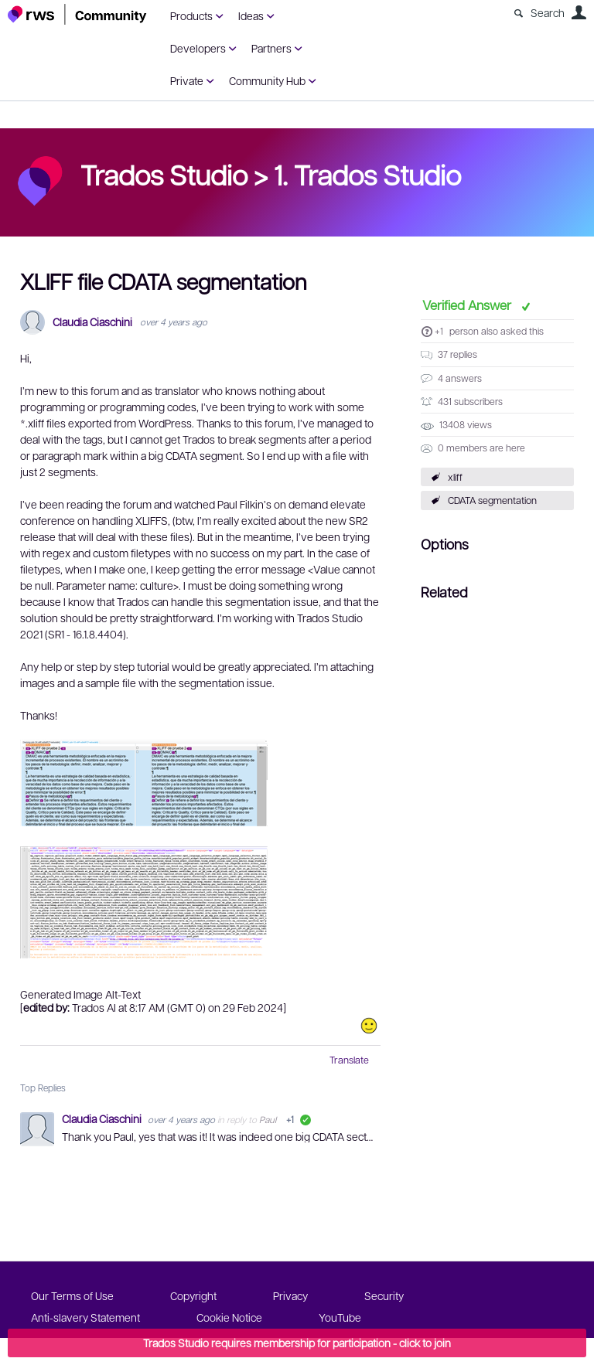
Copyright (193, 1295)
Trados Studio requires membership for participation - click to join (297, 1343)
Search (548, 12)
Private (186, 80)
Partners (271, 48)
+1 (439, 331)
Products (191, 15)
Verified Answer (468, 304)
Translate (349, 1060)
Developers (198, 48)
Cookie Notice (229, 1317)
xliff (455, 477)
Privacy (290, 1295)
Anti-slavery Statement (85, 1317)
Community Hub (267, 80)
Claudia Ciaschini (92, 321)
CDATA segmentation (492, 500)
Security (384, 1295)
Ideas (251, 15)
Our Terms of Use (72, 1295)
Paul (267, 1119)
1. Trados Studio (367, 174)
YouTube (340, 1317)
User (578, 12)
